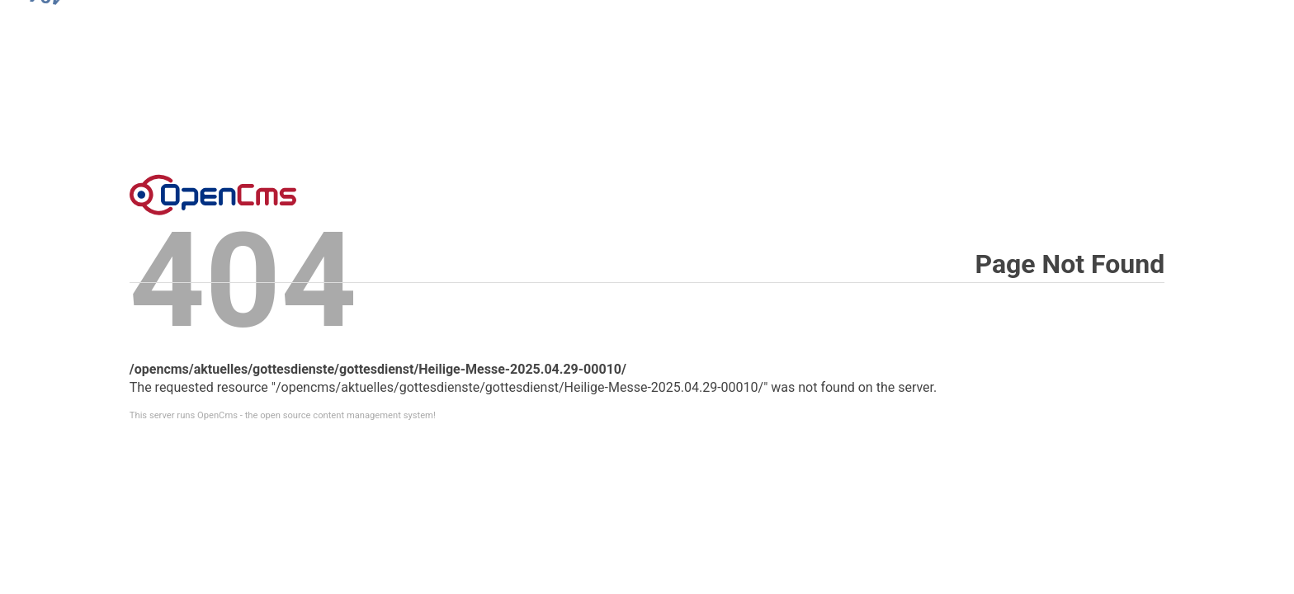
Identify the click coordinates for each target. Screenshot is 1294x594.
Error (213, 194)
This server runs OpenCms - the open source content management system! (283, 415)
